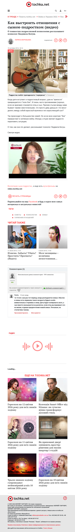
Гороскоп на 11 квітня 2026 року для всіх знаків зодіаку (22, 445)
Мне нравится (35, 313)
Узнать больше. (48, 528)
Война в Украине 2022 (47, 17)
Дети (10, 51)
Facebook (33, 202)
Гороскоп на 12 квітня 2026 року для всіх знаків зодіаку (22, 407)
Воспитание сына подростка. (20, 186)
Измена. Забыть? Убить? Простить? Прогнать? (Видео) (22, 255)
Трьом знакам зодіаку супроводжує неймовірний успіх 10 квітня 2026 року (20, 484)
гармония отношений (24, 217)
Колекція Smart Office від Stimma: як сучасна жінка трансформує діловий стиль (53, 408)
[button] (60, 11)
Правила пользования (14, 525)
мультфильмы (49, 186)
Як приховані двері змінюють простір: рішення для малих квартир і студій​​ (50, 446)
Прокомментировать (21, 313)
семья (44, 215)
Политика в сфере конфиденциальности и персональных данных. (41, 525)
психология (31, 215)
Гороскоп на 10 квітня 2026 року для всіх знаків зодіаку (53, 482)
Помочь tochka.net (27, 17)
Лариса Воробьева (23, 40)
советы (17, 215)
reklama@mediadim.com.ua (40, 515)
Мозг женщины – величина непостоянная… (48, 255)
